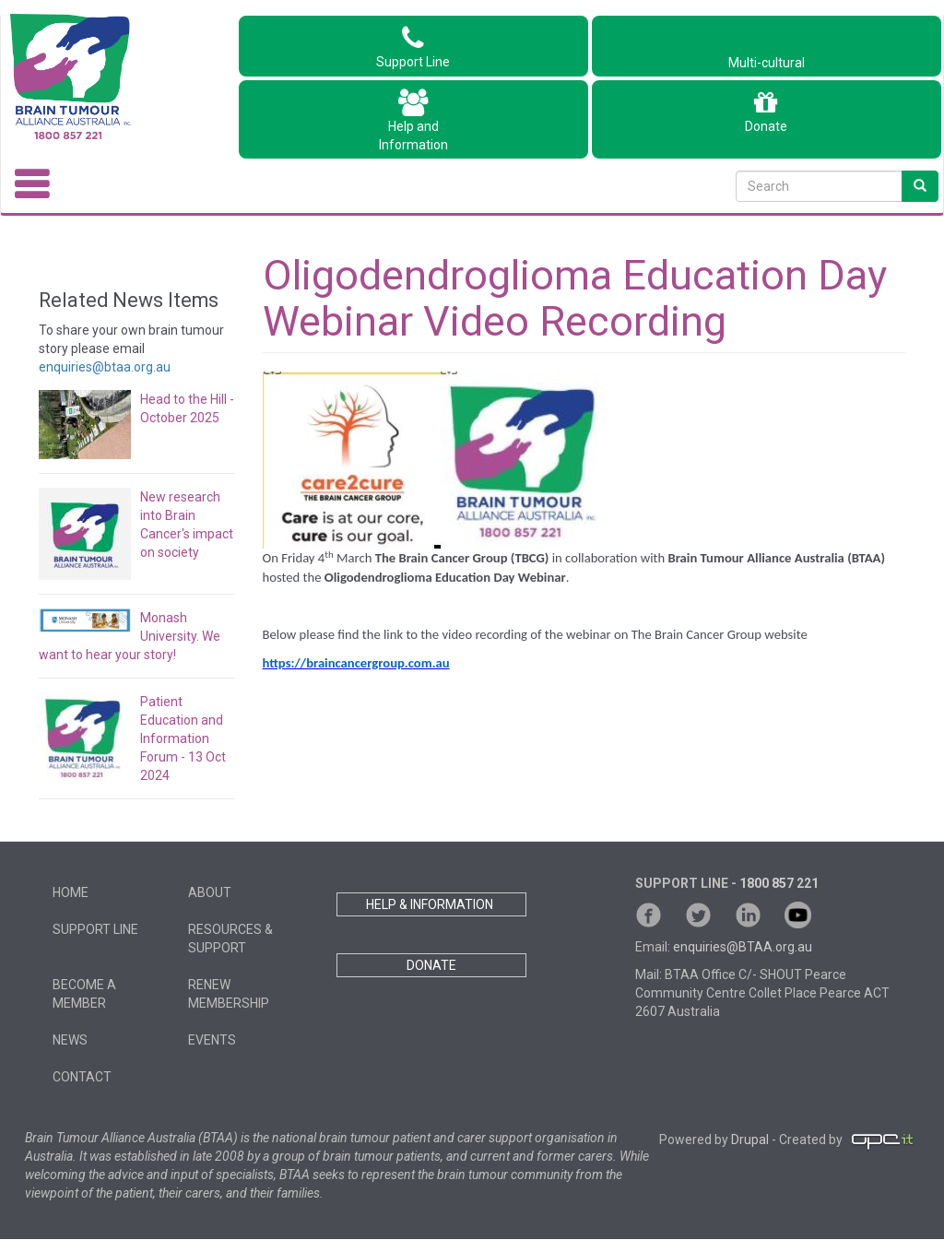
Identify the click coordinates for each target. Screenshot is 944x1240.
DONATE (431, 965)
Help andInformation (413, 120)
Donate (766, 111)
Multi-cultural (766, 53)
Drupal (750, 1139)
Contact (82, 1076)
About (209, 892)
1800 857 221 (779, 883)
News (70, 1040)
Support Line (413, 47)
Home (70, 892)
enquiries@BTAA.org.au (742, 946)
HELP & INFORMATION (431, 904)
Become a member (84, 993)
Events (212, 1040)
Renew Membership (228, 993)
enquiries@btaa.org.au (105, 367)
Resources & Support (230, 938)
